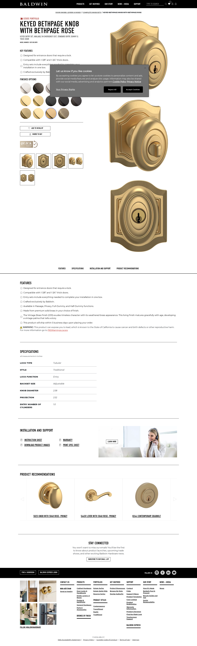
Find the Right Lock (134, 614)
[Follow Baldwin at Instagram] (38, 627)
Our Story (109, 4)
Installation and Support (100, 268)
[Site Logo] (33, 4)
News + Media (123, 4)
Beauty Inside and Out (150, 596)
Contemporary (99, 606)
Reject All (112, 90)
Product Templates (134, 597)
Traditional (97, 615)
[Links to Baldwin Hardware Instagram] (157, 572)
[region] (99, 81)
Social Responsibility (149, 601)
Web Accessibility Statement (69, 640)
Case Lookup (132, 600)
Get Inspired (94, 4)
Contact (130, 588)
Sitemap (135, 640)
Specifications (78, 268)
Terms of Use (125, 640)
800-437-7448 (65, 588)
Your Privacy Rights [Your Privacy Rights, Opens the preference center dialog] (65, 89)
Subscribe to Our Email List (98, 559)
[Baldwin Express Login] (175, 4)
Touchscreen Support (132, 618)
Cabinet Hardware (84, 588)
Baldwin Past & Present (149, 592)
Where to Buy (35, 134)
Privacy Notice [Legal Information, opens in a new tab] (134, 82)
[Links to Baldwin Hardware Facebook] (162, 572)
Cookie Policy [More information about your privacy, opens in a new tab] (119, 82)
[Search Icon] (166, 4)
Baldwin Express (134, 625)
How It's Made (148, 588)
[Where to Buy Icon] (172, 4)
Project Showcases (117, 588)
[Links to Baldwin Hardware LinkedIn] (168, 572)
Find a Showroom (28, 572)
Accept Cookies (133, 90)
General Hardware (84, 605)
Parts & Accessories (81, 609)
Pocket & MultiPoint (81, 601)
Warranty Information (131, 608)
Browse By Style (116, 591)
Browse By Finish (84, 616)
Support (137, 4)
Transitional (98, 609)
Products (80, 4)
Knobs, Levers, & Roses (83, 596)
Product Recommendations (128, 268)
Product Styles (99, 600)
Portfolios (97, 582)
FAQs (129, 591)
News (162, 588)
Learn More (112, 442)
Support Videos (133, 594)
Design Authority (116, 594)
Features (62, 268)
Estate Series (98, 588)
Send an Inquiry (66, 591)
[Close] (145, 68)
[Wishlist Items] (169, 4)
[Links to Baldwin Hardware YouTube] (174, 572)
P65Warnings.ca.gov (58, 330)
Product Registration (131, 603)
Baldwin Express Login (48, 572)
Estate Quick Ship (100, 591)
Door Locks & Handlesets (82, 592)
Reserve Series (99, 594)
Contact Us (64, 582)
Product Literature (134, 612)
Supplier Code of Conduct (106, 640)
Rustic (95, 612)
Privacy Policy (88, 640)
